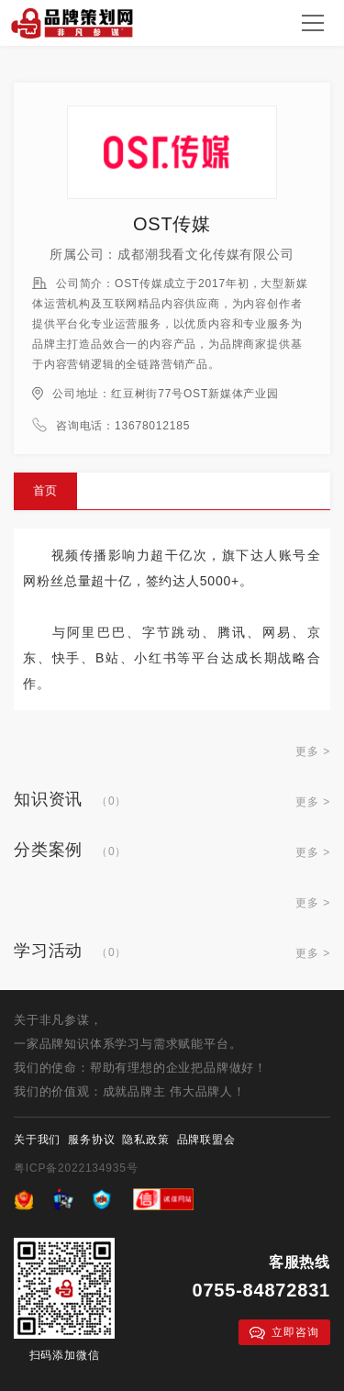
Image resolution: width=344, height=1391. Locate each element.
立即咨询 (284, 1333)
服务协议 (91, 1139)
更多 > (312, 751)
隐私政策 (145, 1139)
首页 (46, 490)
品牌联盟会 (206, 1139)
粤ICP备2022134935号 (76, 1168)
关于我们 (37, 1139)
